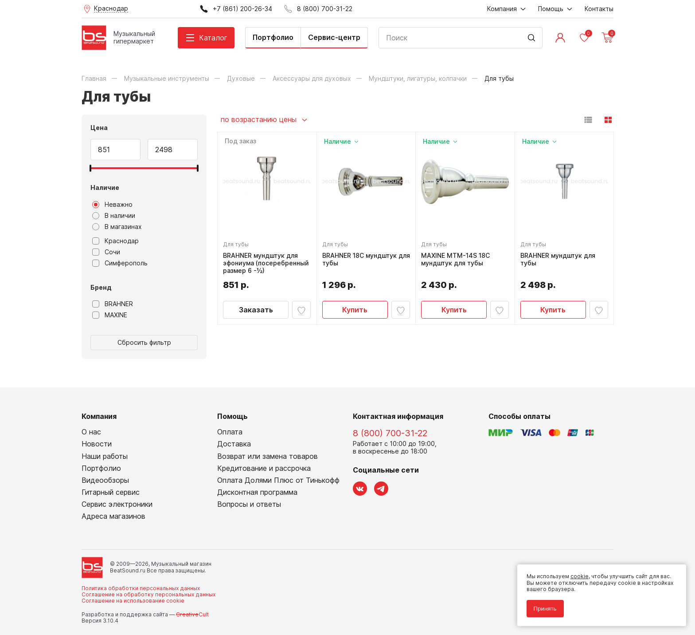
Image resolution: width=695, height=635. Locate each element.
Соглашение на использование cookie (133, 600)
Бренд (101, 287)
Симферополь (120, 263)
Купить (354, 315)
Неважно (112, 204)
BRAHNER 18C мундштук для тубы (361, 257)
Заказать (256, 315)
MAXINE (109, 315)
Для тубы (237, 242)
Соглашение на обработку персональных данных (148, 594)
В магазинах (117, 226)
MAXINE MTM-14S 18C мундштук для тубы (457, 257)
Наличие (104, 187)
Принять (541, 605)
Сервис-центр (334, 37)
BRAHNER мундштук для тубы (559, 257)
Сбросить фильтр (144, 342)
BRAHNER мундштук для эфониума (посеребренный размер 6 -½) (266, 265)
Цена (99, 127)
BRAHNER (112, 304)
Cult (192, 614)
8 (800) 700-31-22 (390, 433)
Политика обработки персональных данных (141, 588)
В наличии (113, 215)
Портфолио (273, 37)
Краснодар (115, 241)
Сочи (106, 252)
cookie (576, 573)
